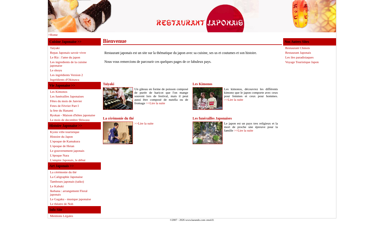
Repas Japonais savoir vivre (68, 52)
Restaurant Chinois (297, 48)
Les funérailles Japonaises (212, 118)
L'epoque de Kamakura (65, 141)
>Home (53, 34)
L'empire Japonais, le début (68, 160)
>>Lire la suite (155, 103)
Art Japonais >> (61, 166)
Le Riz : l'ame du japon (65, 57)
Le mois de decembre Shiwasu (69, 120)
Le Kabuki (57, 186)
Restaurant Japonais (298, 52)
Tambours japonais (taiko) (67, 181)
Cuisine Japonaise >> (65, 42)
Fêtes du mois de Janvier (66, 101)
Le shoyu (56, 70)
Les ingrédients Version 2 (66, 75)
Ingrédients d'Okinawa (64, 79)
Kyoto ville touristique (64, 132)
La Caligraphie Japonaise (66, 177)
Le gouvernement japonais (67, 150)
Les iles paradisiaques (299, 57)
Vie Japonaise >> (62, 85)
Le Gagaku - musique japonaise (70, 199)
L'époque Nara (59, 155)
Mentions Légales (61, 216)
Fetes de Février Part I (64, 105)
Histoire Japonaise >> (65, 126)
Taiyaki (108, 84)
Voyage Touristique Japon (302, 62)
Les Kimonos (202, 84)
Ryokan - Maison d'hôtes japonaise (72, 115)
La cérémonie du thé (118, 118)
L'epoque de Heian (62, 146)
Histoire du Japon (61, 136)
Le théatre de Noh (61, 204)
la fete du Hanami (61, 110)
